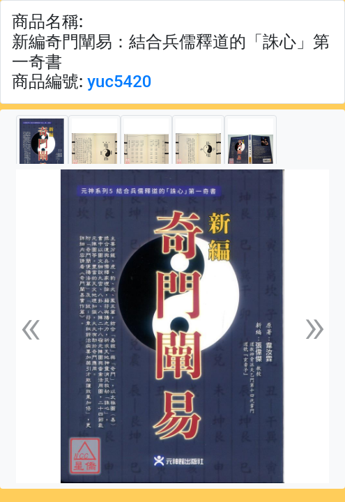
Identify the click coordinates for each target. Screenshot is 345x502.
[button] (31, 326)
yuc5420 (119, 81)
